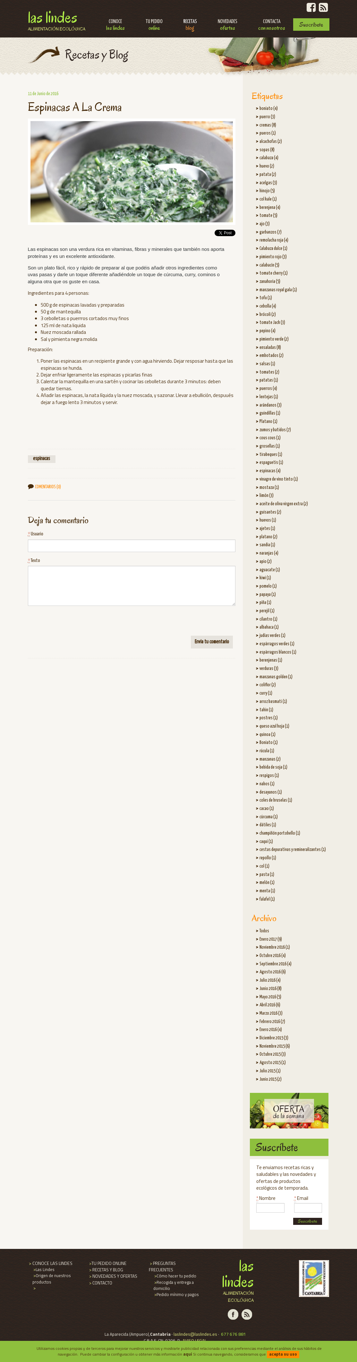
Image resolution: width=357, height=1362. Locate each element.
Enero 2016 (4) (270, 1030)
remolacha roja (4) (273, 240)
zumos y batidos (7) (275, 430)
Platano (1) (268, 421)
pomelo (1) (268, 586)
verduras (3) (268, 668)
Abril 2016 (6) (269, 1005)
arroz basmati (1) (273, 701)
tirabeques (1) (270, 454)
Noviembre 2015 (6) (274, 1046)
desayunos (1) (270, 792)
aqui (187, 1354)
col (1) (264, 866)
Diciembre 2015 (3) (273, 1038)
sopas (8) (267, 150)
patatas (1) (268, 380)
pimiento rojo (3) (273, 257)
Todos (264, 931)
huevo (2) (266, 166)
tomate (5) (268, 215)
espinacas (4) (270, 471)
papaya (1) (267, 594)
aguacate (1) (269, 570)
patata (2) (267, 174)
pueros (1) (267, 133)
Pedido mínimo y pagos (176, 1294)
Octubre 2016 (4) (272, 955)
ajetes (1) (267, 528)
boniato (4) (268, 108)
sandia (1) (267, 545)
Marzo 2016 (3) (271, 1013)
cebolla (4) (267, 306)
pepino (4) (267, 331)
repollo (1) (267, 858)
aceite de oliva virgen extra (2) (283, 504)
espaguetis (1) (271, 462)
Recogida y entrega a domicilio (173, 1285)
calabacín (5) (269, 265)
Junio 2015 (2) (270, 1079)
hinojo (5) (267, 191)
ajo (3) (264, 224)
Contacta (271, 25)
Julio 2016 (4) (270, 980)
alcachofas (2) (270, 141)
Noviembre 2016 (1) (274, 947)
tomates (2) (269, 372)
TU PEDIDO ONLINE (107, 1263)
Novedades (227, 25)
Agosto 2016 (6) (272, 972)
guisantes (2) (270, 512)
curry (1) (265, 693)
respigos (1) (269, 775)
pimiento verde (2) (274, 339)
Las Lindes (56, 20)
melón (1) (267, 882)
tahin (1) (266, 710)
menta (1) (267, 891)
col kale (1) (268, 199)
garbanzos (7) (270, 232)
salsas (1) (267, 364)
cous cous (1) (270, 438)
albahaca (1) (269, 627)
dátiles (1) (267, 825)
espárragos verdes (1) (276, 644)
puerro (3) (267, 117)
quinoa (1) (267, 734)
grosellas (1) (269, 446)
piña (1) (265, 602)
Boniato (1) (268, 742)
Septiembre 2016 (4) (275, 964)
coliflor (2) (267, 685)
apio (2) (265, 561)
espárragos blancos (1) (277, 652)
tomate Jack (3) (272, 322)
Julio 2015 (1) (270, 1071)
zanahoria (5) (269, 281)
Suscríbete (311, 25)
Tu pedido (154, 25)
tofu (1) (265, 298)
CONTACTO (100, 1283)
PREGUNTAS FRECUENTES (162, 1266)
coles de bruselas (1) (275, 800)
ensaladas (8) (270, 347)
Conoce (115, 25)
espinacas (41, 459)
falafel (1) (267, 899)
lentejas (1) (268, 397)
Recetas (190, 25)
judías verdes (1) (272, 635)
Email (301, 1198)
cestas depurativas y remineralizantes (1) (292, 849)
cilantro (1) (268, 619)
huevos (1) (267, 520)
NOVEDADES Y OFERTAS (112, 1276)
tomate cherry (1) (273, 273)
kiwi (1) (265, 578)
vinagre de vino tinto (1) (278, 479)
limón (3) (266, 495)
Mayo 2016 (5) (270, 997)
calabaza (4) (268, 158)
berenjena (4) (269, 207)
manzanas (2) (270, 759)
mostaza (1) (269, 487)
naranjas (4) (268, 553)
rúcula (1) (266, 751)
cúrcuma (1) (268, 817)
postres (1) (268, 718)
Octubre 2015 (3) (272, 1054)
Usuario (35, 534)
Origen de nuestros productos (51, 1278)
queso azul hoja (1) (274, 726)
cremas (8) (267, 125)
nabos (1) (267, 784)
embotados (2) (271, 355)
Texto (34, 560)
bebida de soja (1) (273, 767)
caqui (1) (266, 841)
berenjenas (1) (270, 660)
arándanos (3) (270, 405)
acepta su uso (283, 1354)
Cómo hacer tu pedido (174, 1276)
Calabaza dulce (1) (273, 248)
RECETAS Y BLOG (105, 1270)
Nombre (266, 1198)
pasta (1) (266, 874)
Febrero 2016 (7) (272, 1021)
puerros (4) (268, 388)
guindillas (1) (269, 413)
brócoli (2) (267, 314)
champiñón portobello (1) (279, 833)
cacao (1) (266, 808)
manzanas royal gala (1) (278, 290)
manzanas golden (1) (276, 677)
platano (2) (268, 537)
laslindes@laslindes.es (195, 1334)
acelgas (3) (268, 183)
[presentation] (76, 623)
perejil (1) (267, 611)
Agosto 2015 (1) (272, 1063)
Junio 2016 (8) (270, 988)
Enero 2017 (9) (270, 939)
